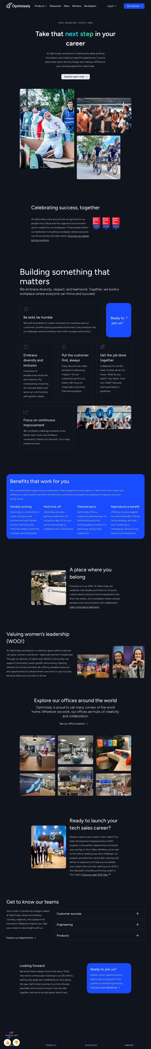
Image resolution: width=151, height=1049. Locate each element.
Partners (76, 6)
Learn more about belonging (84, 607)
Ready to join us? (117, 320)
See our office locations (72, 723)
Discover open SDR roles (95, 874)
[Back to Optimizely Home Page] (18, 6)
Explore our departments (19, 937)
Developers (90, 6)
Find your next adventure (103, 987)
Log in (111, 6)
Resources (55, 6)
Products (41, 6)
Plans (66, 6)
